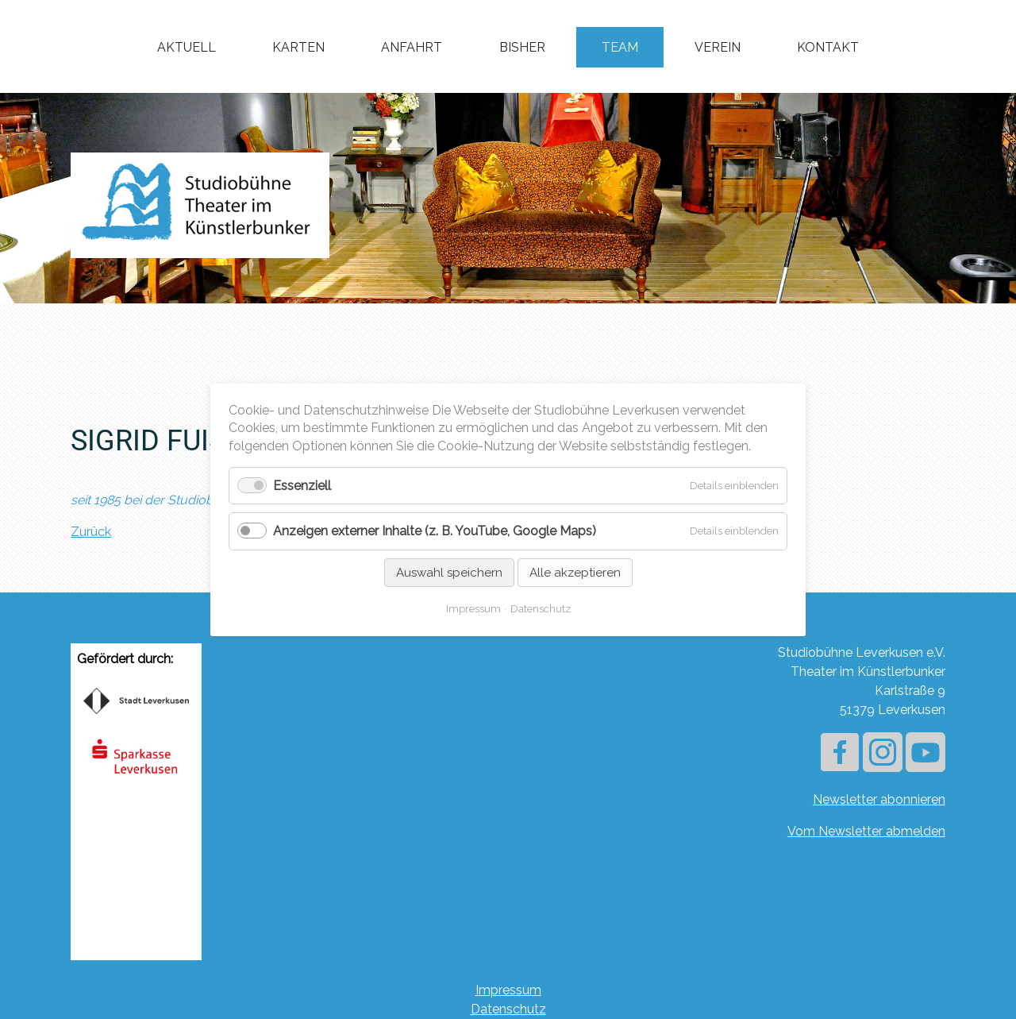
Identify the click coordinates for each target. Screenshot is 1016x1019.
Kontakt (828, 47)
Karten (298, 47)
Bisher (522, 47)
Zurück (91, 531)
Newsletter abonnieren (879, 799)
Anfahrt (411, 47)
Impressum (508, 990)
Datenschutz (508, 1009)
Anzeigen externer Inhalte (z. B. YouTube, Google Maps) (434, 530)
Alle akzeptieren (575, 572)
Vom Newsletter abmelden (866, 831)
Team (620, 47)
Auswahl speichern (449, 572)
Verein (718, 47)
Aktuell (186, 47)
